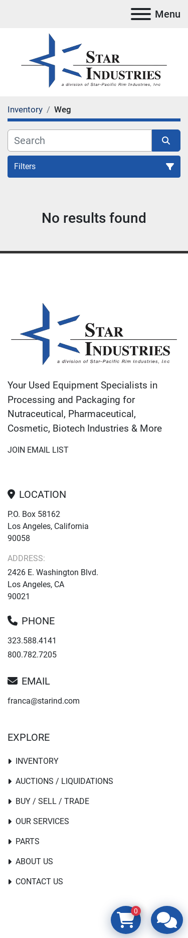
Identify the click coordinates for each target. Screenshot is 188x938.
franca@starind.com (44, 701)
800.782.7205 (32, 654)
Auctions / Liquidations (64, 781)
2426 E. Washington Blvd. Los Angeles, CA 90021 (53, 584)
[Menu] (141, 14)
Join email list (38, 450)
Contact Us (39, 881)
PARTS (28, 841)
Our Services (42, 821)
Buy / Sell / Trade (52, 801)
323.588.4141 (32, 640)
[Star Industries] (94, 335)
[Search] (80, 140)
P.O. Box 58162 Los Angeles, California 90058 (48, 526)
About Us (34, 861)
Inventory (37, 761)
